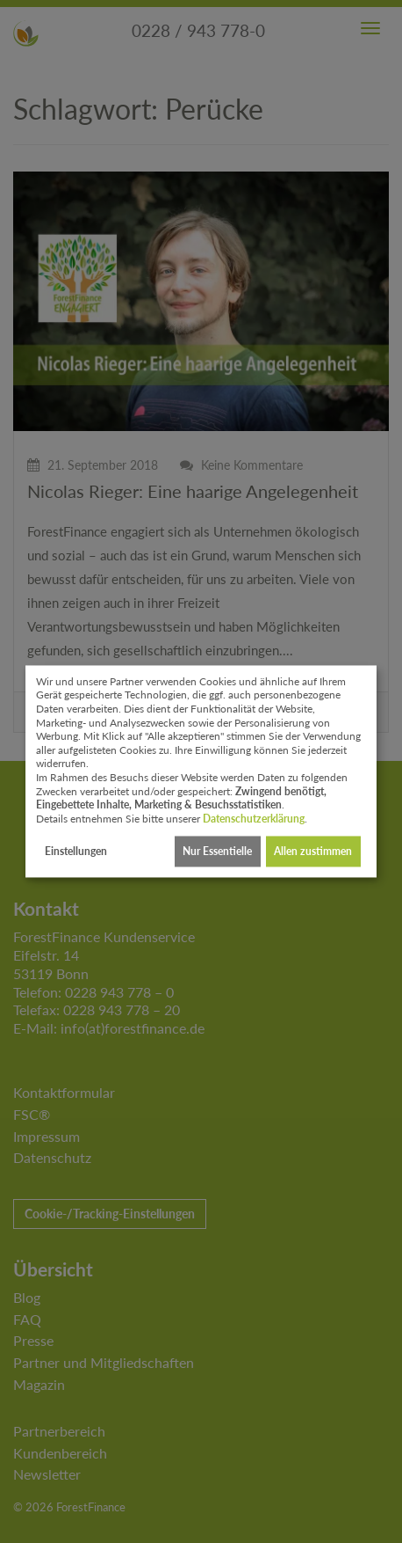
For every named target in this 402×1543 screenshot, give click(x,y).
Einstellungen (76, 851)
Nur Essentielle (217, 851)
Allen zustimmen (313, 851)
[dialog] (201, 771)
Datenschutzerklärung (254, 818)
